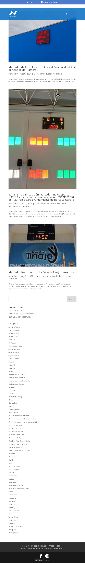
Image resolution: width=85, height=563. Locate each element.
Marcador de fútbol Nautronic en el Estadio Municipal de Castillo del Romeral (42, 68)
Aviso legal (54, 545)
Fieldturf (11, 387)
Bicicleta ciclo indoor (15, 346)
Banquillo (12, 340)
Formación (12, 390)
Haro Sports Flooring (15, 397)
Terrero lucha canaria (16, 526)
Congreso (12, 368)
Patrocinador (13, 476)
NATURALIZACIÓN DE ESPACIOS (20, 317)
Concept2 (12, 365)
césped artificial (14, 356)
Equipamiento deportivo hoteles (19, 381)
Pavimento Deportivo (16, 485)
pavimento (12, 482)
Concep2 (11, 362)
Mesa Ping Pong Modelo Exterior (19, 441)
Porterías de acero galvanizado (18, 488)
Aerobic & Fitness (14, 327)
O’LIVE (11, 460)
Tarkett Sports (13, 517)
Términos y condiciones (34, 545)
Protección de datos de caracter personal (41, 548)
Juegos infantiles (14, 409)
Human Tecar (13, 403)
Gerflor (11, 394)
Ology (10, 463)
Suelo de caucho (14, 511)
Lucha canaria (41, 276)
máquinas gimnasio (15, 425)
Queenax (12, 501)
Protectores (12, 498)
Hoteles (11, 400)
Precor (11, 492)
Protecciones (13, 495)
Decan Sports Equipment (17, 375)
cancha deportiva (14, 349)
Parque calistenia (14, 466)
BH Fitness (12, 343)
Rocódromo (12, 504)
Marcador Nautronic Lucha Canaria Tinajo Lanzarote (41, 272)
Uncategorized (13, 533)
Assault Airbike (14, 333)
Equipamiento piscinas (16, 384)
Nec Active (12, 457)
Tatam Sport (13, 520)
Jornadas (11, 406)
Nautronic (57, 73)
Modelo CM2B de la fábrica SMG (19, 451)
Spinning (12, 507)
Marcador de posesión (45, 203)
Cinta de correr (14, 359)
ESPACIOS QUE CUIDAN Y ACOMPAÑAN (23, 314)
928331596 (33, 2)
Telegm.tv (12, 523)
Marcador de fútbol (43, 73)
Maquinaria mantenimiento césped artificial (23, 422)
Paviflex (11, 479)
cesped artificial (14, 352)
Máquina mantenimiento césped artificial (22, 419)
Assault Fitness (13, 337)
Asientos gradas (14, 330)
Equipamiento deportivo (17, 378)
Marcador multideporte (16, 438)
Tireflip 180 (12, 530)
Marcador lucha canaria (61, 276)
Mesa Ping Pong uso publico (18, 444)
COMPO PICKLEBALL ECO (17, 311)
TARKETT (11, 514)
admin (15, 73)
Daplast (11, 371)
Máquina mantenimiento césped (19, 416)
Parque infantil (14, 469)
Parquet (11, 473)
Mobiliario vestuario (15, 447)
